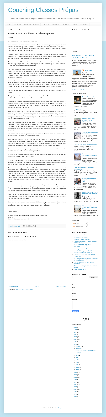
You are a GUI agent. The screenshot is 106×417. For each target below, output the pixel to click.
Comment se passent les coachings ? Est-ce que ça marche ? (89, 155)
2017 (75, 375)
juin (77, 357)
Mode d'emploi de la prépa (81, 237)
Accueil (9, 24)
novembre (79, 346)
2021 (75, 339)
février (78, 367)
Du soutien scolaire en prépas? (82, 244)
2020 (75, 341)
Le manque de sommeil (80, 249)
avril (77, 362)
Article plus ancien (61, 286)
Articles (76, 223)
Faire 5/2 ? (77, 247)
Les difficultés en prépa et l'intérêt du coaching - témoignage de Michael (84, 251)
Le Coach (66, 24)
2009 (75, 394)
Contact (74, 24)
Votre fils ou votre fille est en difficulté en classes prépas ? (90, 194)
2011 (75, 389)
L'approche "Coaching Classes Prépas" (26, 24)
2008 (75, 396)
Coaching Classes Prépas (43, 9)
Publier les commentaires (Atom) (25, 289)
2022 (75, 337)
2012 (75, 387)
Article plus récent (13, 286)
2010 (75, 391)
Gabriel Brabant (88, 70)
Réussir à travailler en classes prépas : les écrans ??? (89, 207)
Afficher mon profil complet (79, 89)
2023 (75, 334)
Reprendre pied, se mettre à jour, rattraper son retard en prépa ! (89, 180)
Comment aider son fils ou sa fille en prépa (85, 144)
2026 (75, 327)
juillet (77, 355)
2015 (75, 379)
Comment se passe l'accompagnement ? (85, 254)
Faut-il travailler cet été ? (80, 269)
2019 (75, 344)
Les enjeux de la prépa (80, 235)
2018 (75, 372)
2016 (75, 377)
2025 (75, 329)
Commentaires (78, 226)
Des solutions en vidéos (88, 97)
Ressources (84, 24)
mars (77, 364)
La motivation (77, 109)
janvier (78, 369)
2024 (75, 332)
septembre (79, 348)
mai (77, 360)
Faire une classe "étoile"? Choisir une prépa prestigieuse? (89, 120)
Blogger (60, 408)
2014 (75, 382)
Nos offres (45, 24)
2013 (75, 384)
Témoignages (56, 24)
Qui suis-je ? (77, 256)
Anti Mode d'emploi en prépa (81, 239)
